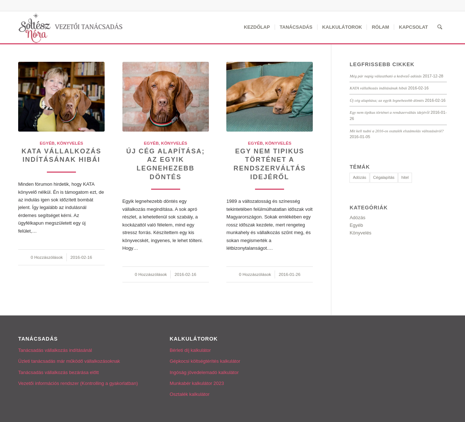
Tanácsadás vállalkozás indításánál (55, 350)
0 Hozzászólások (46, 257)
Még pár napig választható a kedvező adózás (385, 76)
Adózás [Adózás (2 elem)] (359, 177)
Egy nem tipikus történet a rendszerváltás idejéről (389, 112)
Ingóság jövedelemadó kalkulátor (204, 372)
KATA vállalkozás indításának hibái (378, 88)
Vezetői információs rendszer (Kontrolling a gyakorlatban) (78, 383)
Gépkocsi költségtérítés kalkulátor (205, 361)
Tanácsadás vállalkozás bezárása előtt (58, 372)
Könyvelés (70, 143)
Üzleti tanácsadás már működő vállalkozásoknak (69, 361)
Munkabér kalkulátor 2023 (197, 383)
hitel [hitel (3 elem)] (405, 177)
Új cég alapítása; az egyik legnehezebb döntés (386, 100)
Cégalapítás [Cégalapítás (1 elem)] (384, 177)
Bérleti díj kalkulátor (190, 350)
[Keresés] (440, 27)
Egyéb (47, 143)
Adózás (357, 217)
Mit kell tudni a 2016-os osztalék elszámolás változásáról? (396, 131)
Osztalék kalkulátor (190, 394)
